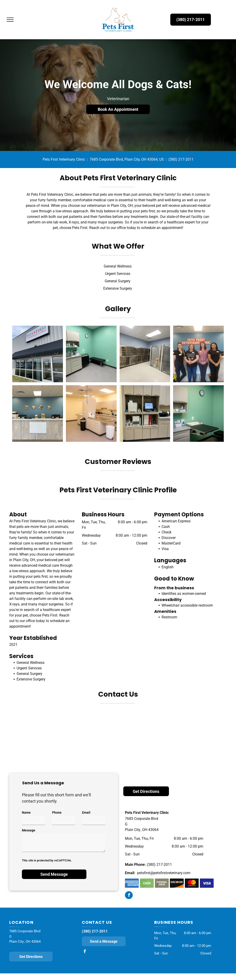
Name (26, 812)
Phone (57, 812)
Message (28, 830)
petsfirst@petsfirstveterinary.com (163, 873)
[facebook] (129, 895)
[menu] (10, 20)
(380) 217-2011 (181, 159)
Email (86, 812)
